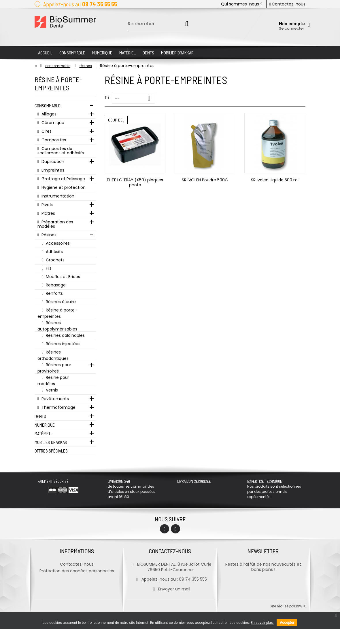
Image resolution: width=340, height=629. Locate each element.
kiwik (300, 606)
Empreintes (52, 170)
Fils (48, 268)
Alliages (48, 114)
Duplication (52, 161)
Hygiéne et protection (63, 187)
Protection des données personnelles (76, 571)
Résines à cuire (60, 302)
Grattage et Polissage (62, 179)
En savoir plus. (262, 623)
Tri (107, 97)
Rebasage (55, 285)
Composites (53, 140)
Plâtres (47, 213)
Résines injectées (62, 344)
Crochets (55, 260)
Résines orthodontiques (53, 355)
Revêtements (54, 399)
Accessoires (57, 243)
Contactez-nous (287, 4)
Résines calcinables (65, 335)
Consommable (48, 105)
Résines (48, 235)
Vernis (51, 390)
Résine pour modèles (53, 380)
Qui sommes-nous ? (241, 4)
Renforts (54, 293)
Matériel (43, 433)
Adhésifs (54, 251)
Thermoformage (57, 407)
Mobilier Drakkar (51, 442)
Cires (46, 131)
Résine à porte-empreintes (57, 313)
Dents (40, 416)
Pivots (46, 205)
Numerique (45, 424)
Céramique (52, 123)
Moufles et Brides (62, 277)
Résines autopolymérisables (57, 326)
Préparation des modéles (55, 224)
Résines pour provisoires (54, 368)
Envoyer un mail (170, 589)
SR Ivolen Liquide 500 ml (275, 180)
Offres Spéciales (51, 450)
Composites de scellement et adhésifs (60, 151)
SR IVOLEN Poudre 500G (205, 180)
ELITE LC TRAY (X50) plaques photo (135, 182)
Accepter (287, 623)
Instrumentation (57, 196)
